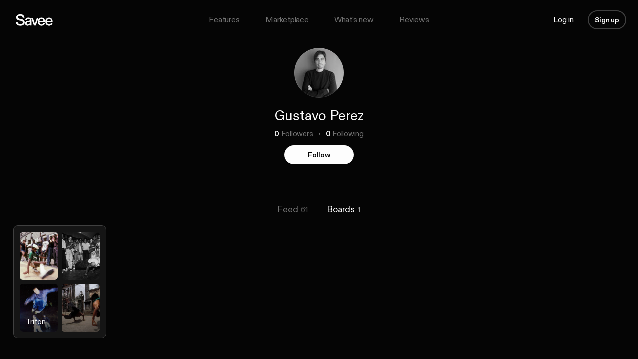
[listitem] (60, 290)
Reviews (414, 19)
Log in (563, 19)
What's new (354, 19)
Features (224, 19)
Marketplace (286, 19)
